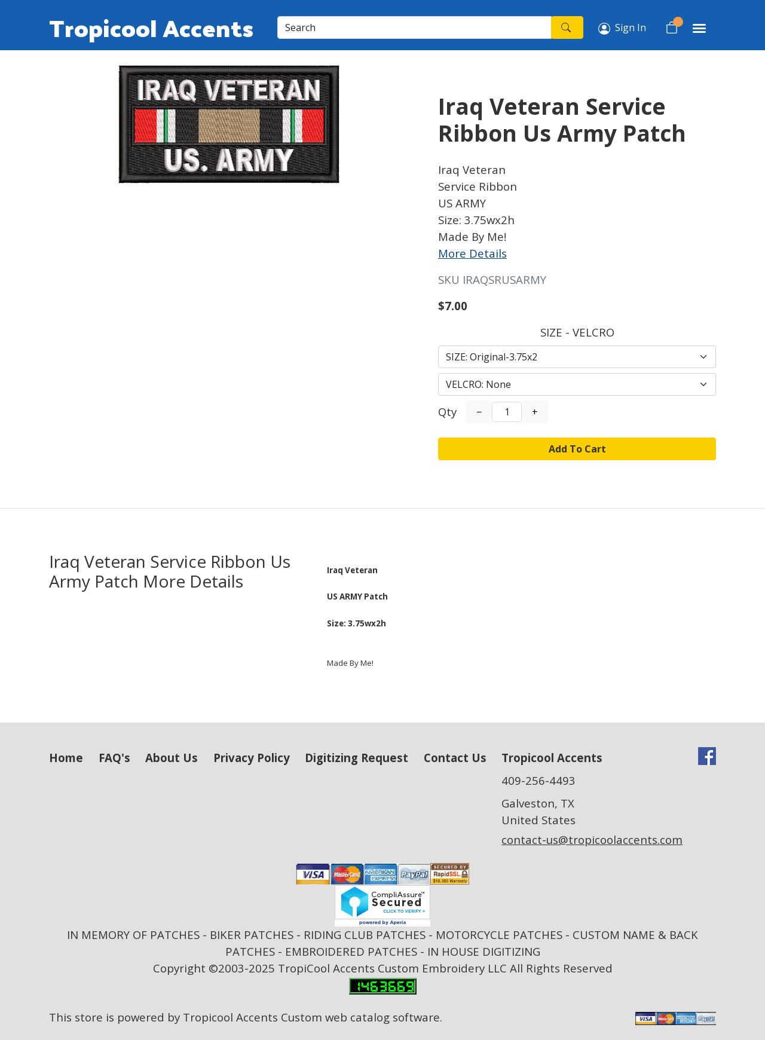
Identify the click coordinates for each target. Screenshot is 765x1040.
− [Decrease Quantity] (479, 411)
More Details (472, 253)
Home (66, 757)
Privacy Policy (251, 757)
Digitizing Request (356, 757)
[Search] (414, 27)
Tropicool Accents (151, 27)
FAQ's (114, 757)
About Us (171, 757)
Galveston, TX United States (538, 811)
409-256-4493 (538, 780)
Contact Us (455, 757)
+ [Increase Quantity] (535, 411)
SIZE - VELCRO (577, 332)
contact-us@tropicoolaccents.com (592, 839)
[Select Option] (577, 356)
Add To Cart (577, 448)
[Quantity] (507, 412)
